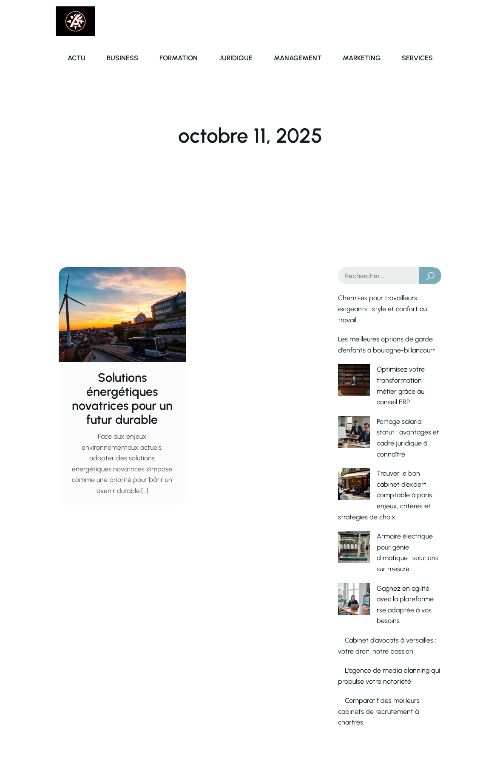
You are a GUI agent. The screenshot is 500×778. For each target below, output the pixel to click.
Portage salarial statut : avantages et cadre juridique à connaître (384, 411)
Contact (361, 720)
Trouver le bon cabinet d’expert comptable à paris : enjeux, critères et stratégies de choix (389, 451)
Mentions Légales (415, 720)
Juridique (236, 58)
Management (297, 58)
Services (417, 58)
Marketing (362, 58)
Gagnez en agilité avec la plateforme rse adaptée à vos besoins (383, 523)
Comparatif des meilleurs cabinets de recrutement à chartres (379, 625)
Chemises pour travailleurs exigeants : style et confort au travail (382, 309)
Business (122, 58)
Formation (178, 58)
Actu (76, 58)
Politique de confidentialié (402, 756)
